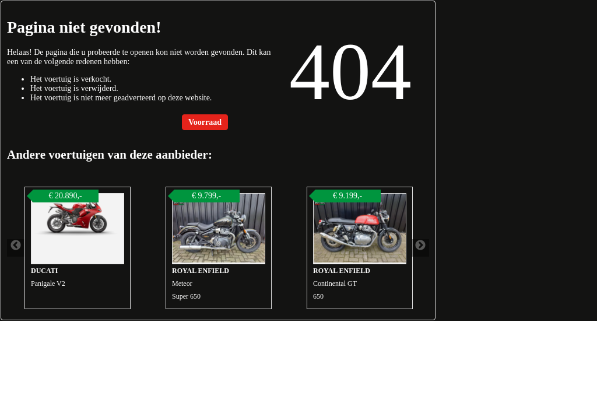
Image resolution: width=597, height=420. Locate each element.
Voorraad (205, 122)
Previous (15, 248)
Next (420, 248)
